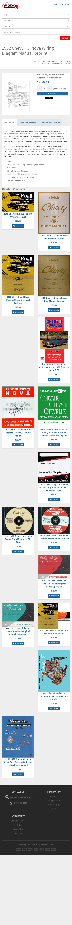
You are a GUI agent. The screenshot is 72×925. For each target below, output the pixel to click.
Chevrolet (51, 61)
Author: (10, 168)
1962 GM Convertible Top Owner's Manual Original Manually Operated (18, 631)
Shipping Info (54, 800)
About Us (54, 796)
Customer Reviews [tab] (28, 122)
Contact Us (18, 833)
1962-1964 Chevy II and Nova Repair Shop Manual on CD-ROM (18, 539)
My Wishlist (18, 829)
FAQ (54, 809)
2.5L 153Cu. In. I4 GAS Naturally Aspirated (54, 64)
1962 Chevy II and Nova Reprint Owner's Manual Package (18, 299)
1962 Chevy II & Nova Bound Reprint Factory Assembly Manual (18, 432)
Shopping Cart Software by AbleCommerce (36, 844)
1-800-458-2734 (20, 803)
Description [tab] (9, 122)
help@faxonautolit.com (20, 797)
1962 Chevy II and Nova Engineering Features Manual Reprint (54, 696)
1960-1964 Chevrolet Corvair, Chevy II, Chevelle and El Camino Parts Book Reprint (54, 432)
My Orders (18, 825)
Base (68, 61)
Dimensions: (11, 177)
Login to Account (18, 820)
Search (65, 38)
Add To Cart (18, 226)
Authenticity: (12, 174)
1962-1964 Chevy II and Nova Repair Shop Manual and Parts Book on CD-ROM (54, 487)
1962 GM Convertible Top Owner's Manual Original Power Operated (54, 583)
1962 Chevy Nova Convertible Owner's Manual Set (54, 632)
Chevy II (61, 61)
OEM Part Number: (14, 180)
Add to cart (52, 94)
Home (36, 61)
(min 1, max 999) (59, 88)
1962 (43, 61)
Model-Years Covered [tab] (51, 122)
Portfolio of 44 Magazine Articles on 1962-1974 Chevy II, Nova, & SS (54, 367)
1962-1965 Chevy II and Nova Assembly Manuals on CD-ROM (54, 537)
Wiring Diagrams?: (14, 171)
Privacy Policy (54, 804)
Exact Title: (11, 164)
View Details (18, 312)
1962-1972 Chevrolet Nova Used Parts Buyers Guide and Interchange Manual (18, 762)
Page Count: (11, 161)
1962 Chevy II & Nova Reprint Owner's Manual (18, 215)
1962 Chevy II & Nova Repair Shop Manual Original (54, 299)
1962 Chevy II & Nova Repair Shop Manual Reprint (54, 237)
